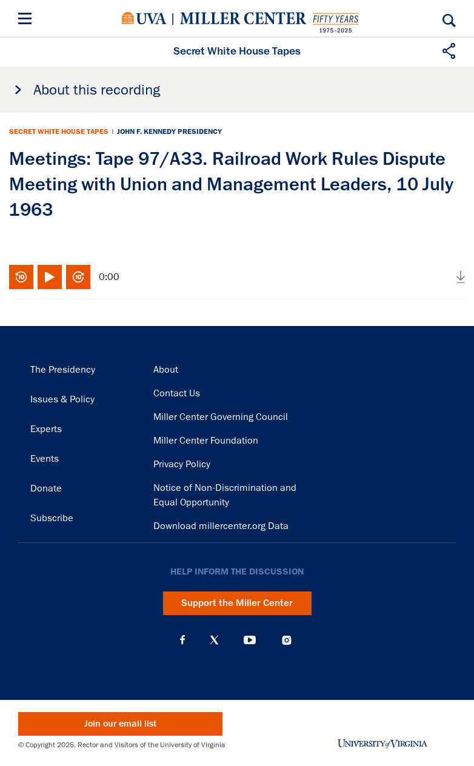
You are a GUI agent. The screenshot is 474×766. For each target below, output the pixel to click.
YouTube (250, 640)
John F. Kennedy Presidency (169, 131)
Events (44, 459)
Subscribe (51, 518)
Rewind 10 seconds (21, 277)
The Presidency (62, 370)
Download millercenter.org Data (221, 526)
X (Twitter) (214, 639)
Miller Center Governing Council (220, 417)
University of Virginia (144, 18)
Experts (46, 429)
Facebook (182, 640)
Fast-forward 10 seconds (78, 277)
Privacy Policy (181, 464)
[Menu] (27, 20)
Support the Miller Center (237, 603)
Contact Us (176, 393)
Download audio (460, 277)
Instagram (286, 640)
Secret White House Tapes (58, 131)
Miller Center (243, 18)
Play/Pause (50, 277)
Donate (46, 488)
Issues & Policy (62, 399)
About (165, 370)
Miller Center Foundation (205, 441)
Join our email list (120, 724)
